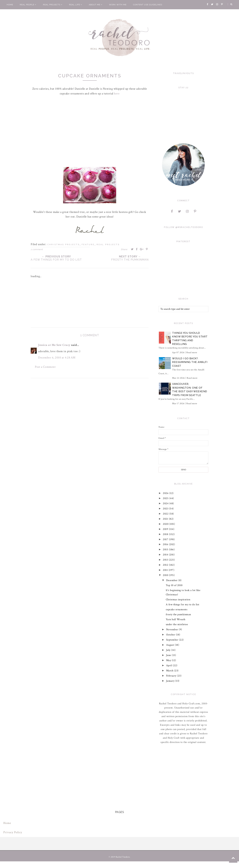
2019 (166, 529)
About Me (95, 4)
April (169, 665)
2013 (166, 560)
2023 (166, 508)
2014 (166, 554)
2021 (166, 519)
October (171, 634)
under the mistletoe (177, 624)
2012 (166, 565)
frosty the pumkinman (178, 614)
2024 (166, 503)
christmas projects (63, 245)
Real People (28, 4)
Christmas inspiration (178, 599)
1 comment (37, 249)
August (170, 645)
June (169, 655)
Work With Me (117, 4)
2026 (166, 493)
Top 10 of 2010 (174, 585)
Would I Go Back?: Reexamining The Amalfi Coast (189, 362)
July (168, 650)
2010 (166, 575)
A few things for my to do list (182, 604)
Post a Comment (45, 367)
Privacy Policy (12, 832)
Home (10, 4)
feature (88, 245)
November (172, 629)
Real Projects (52, 4)
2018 (166, 534)
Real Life (75, 4)
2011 (166, 570)
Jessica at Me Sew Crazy (54, 345)
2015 (166, 549)
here (117, 93)
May (169, 660)
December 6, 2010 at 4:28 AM (57, 357)
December (172, 580)
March (170, 670)
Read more (191, 352)
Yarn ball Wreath (175, 619)
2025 (166, 498)
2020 (166, 524)
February (171, 675)
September (172, 640)
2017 (166, 539)
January (170, 681)
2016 (166, 544)
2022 (166, 513)
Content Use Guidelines (147, 4)
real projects (108, 245)
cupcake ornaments (177, 609)
